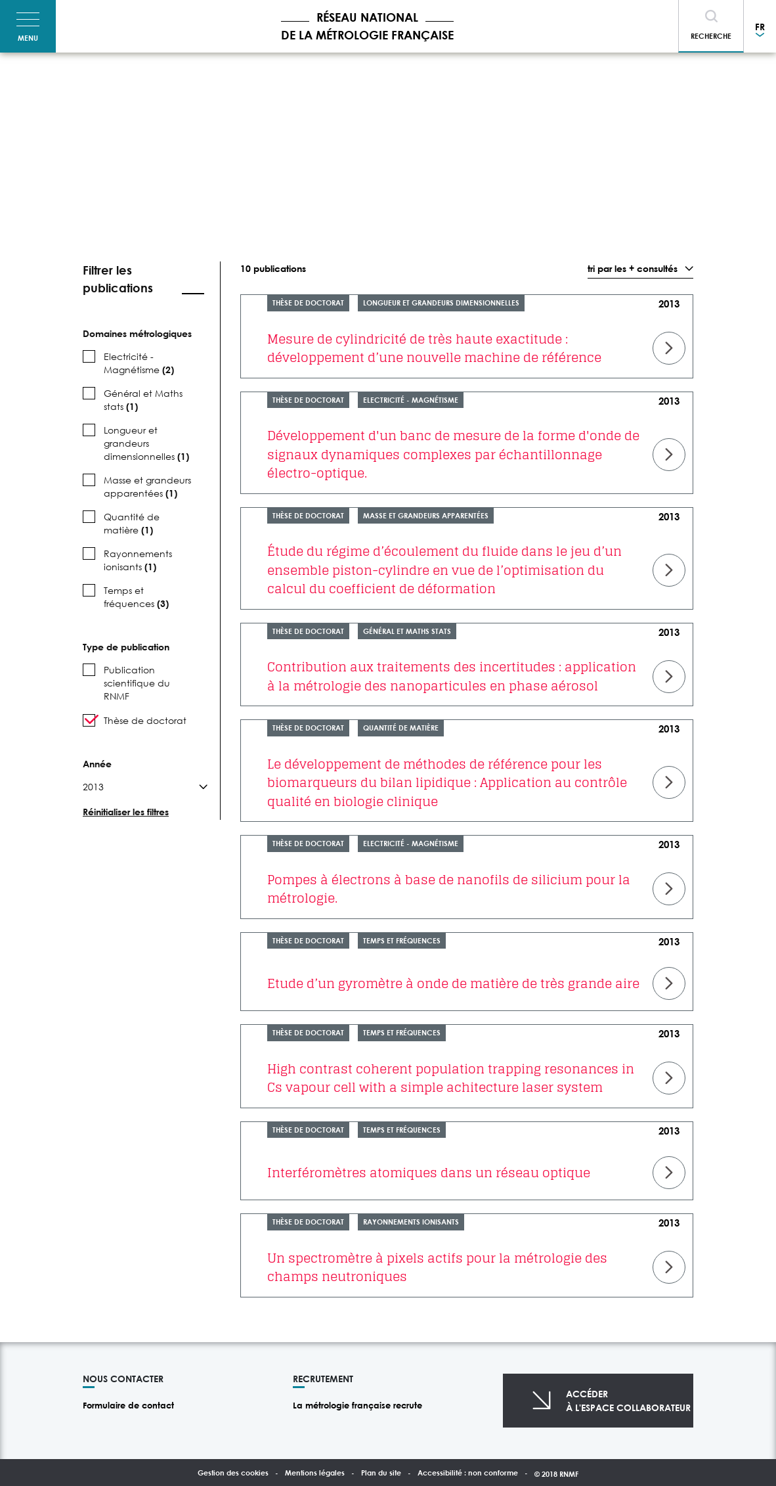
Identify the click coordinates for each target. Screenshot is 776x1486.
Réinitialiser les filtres (126, 811)
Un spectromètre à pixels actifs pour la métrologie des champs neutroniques (437, 1267)
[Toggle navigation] (28, 26)
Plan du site (381, 1472)
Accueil (91, 82)
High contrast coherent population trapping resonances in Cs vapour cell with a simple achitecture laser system (450, 1078)
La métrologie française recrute (357, 1405)
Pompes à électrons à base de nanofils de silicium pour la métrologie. (448, 889)
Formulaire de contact (128, 1405)
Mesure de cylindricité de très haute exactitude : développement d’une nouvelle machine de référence (434, 348)
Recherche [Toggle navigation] (711, 36)
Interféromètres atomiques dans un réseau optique (428, 1172)
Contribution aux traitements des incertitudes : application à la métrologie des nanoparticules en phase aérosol (451, 676)
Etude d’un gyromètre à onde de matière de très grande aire (453, 983)
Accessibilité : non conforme (468, 1472)
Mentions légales (315, 1472)
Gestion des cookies (233, 1472)
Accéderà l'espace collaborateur (628, 1400)
